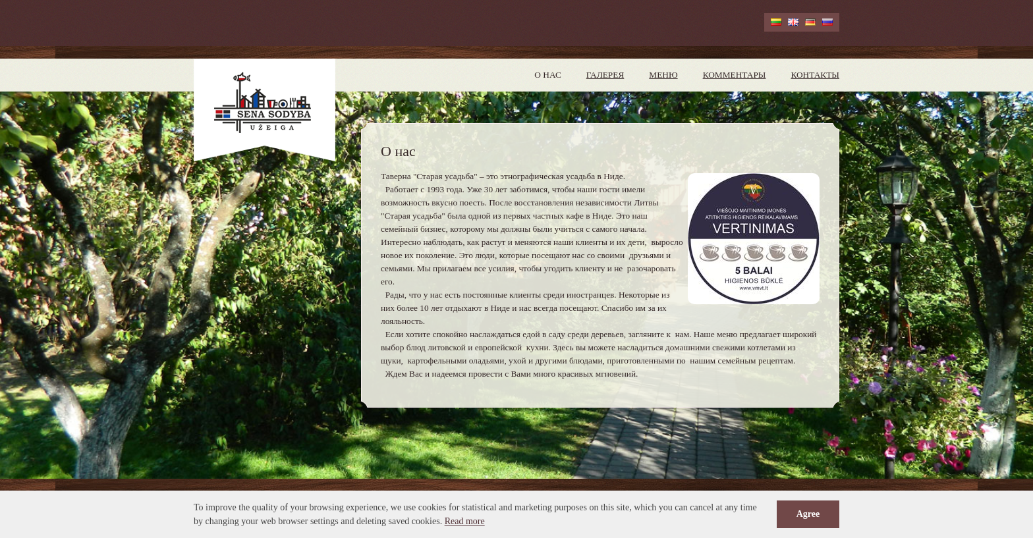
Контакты (815, 75)
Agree (808, 514)
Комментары (734, 75)
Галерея (605, 75)
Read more (465, 521)
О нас (547, 75)
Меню (663, 75)
